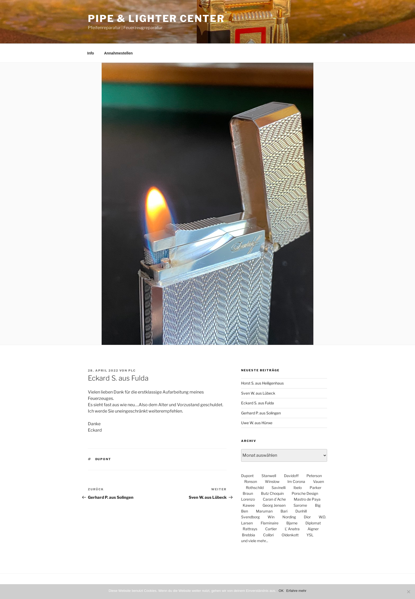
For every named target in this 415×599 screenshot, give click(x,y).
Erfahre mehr (296, 591)
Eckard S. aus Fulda (257, 403)
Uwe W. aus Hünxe (256, 422)
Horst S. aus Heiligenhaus (262, 383)
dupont (103, 459)
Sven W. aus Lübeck (258, 393)
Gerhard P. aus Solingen (261, 413)
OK (281, 591)
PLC (132, 370)
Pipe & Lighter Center (156, 18)
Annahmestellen (118, 53)
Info (90, 53)
